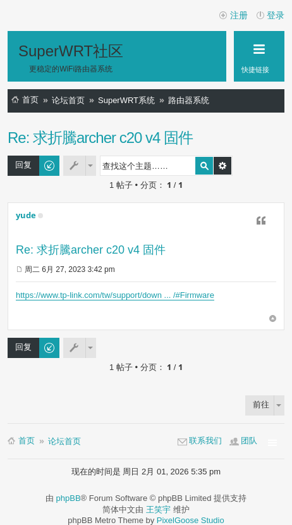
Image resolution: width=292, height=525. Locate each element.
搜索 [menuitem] (276, 102)
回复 (23, 165)
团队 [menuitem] (249, 440)
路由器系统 (188, 100)
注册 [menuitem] (239, 15)
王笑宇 (158, 509)
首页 (30, 99)
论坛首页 (68, 100)
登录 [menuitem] (275, 15)
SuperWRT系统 (126, 100)
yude (26, 215)
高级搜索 (222, 166)
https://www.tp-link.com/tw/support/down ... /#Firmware (115, 295)
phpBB (68, 498)
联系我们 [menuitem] (205, 440)
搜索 (204, 166)
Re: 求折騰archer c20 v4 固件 (100, 137)
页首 (272, 319)
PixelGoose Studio (190, 520)
